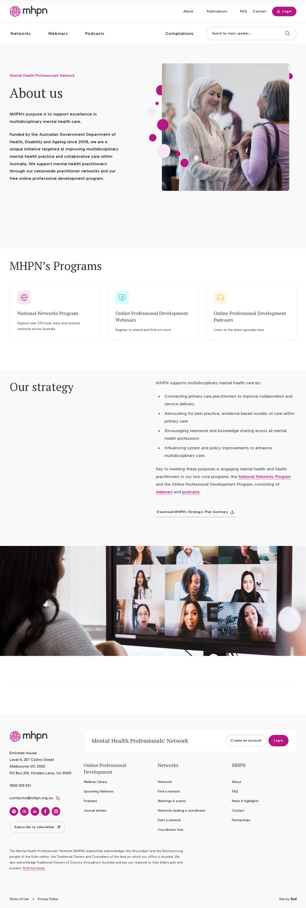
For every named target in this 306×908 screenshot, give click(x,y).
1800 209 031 (20, 785)
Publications (217, 11)
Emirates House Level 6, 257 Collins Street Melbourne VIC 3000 (32, 760)
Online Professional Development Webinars (152, 316)
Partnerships (241, 820)
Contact (259, 11)
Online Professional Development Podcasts (250, 316)
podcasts (191, 492)
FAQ (243, 11)
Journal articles (95, 811)
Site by (287, 899)
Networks (165, 782)
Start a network (169, 820)
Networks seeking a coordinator (182, 811)
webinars (164, 492)
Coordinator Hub (170, 830)
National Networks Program (47, 313)
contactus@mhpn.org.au (31, 798)
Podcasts (90, 801)
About (188, 11)
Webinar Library (95, 782)
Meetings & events (172, 801)
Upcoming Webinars (99, 791)
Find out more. (34, 868)
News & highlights (245, 801)
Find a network (169, 791)
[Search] (287, 33)
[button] (24, 33)
